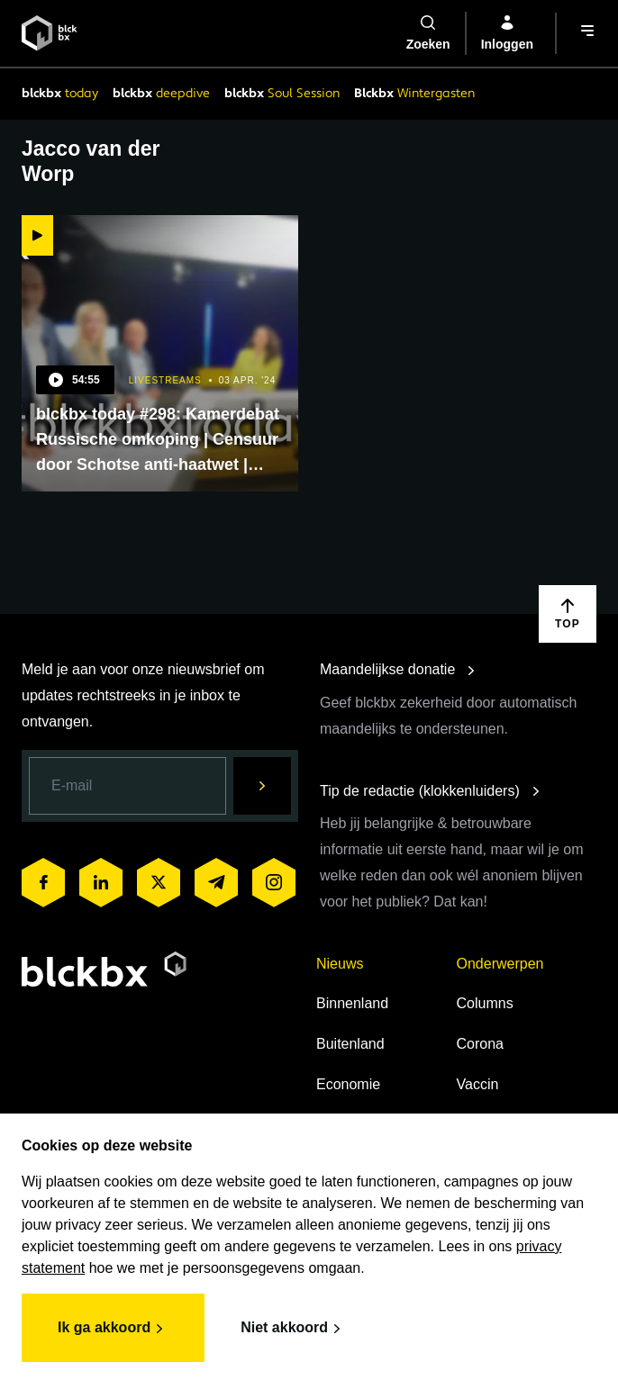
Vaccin (478, 1084)
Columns (485, 1003)
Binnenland (352, 1003)
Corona (480, 1043)
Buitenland (350, 1043)
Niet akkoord (293, 1329)
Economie (348, 1084)
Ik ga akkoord (113, 1329)
